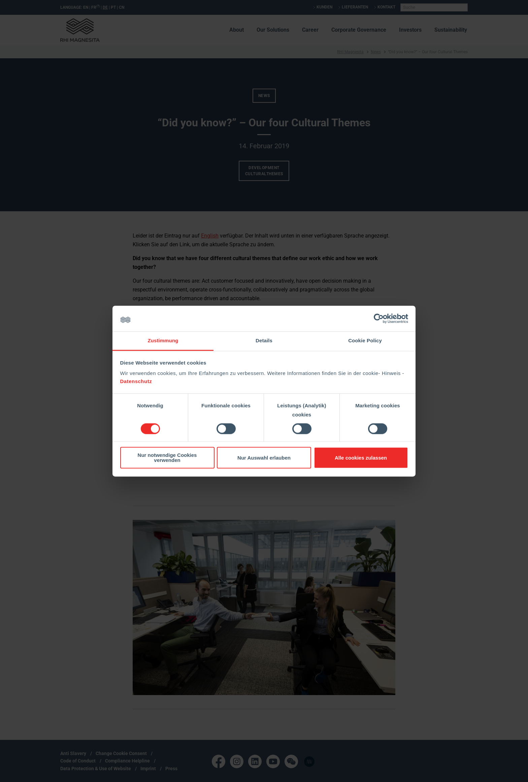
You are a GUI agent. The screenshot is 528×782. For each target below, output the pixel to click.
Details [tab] (264, 341)
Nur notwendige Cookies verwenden (167, 457)
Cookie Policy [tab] (365, 341)
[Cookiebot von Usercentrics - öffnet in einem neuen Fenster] (378, 318)
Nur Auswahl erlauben (264, 458)
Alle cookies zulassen (361, 458)
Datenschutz (136, 381)
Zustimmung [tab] (163, 341)
